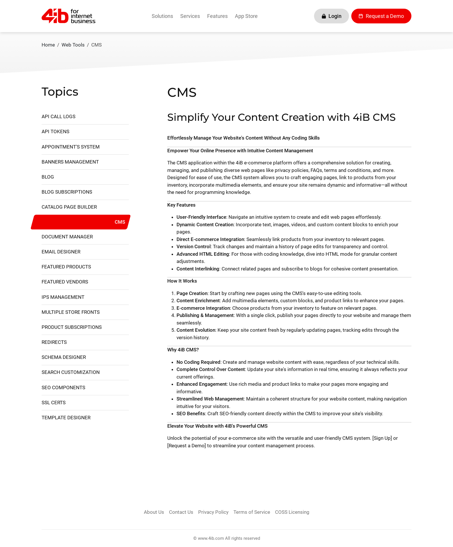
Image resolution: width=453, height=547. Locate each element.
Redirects (54, 342)
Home (48, 45)
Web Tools (73, 45)
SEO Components (63, 387)
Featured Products (66, 267)
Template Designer (66, 417)
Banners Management (70, 162)
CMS (120, 222)
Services (190, 16)
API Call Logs (58, 116)
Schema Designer (64, 357)
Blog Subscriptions (67, 192)
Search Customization (71, 372)
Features (217, 16)
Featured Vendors (65, 282)
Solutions (162, 16)
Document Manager (67, 237)
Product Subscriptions (72, 327)
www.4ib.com (211, 538)
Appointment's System (71, 147)
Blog (48, 177)
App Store (246, 16)
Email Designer (61, 252)
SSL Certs (54, 402)
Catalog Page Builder (69, 207)
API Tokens (55, 131)
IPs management (63, 297)
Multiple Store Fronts (71, 312)
